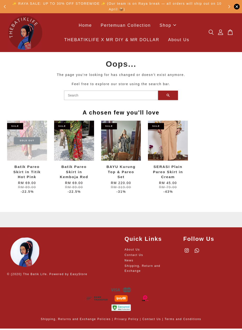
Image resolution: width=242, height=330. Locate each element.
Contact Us (134, 256)
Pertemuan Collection (126, 26)
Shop (168, 26)
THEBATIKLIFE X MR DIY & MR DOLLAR (111, 40)
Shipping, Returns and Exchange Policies (76, 320)
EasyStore (78, 275)
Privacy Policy (126, 320)
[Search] (111, 96)
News (129, 262)
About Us (178, 40)
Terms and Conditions (182, 320)
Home (85, 26)
